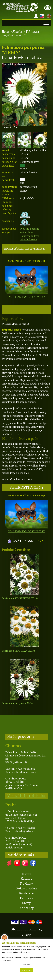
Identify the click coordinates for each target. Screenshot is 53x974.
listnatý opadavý (29, 236)
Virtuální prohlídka (26, 795)
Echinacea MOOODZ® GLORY (19, 650)
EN (48, 15)
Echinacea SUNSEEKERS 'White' (20, 598)
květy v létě (26, 232)
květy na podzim (29, 228)
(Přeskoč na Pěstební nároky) (15, 324)
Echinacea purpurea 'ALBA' (17, 703)
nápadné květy (28, 239)
